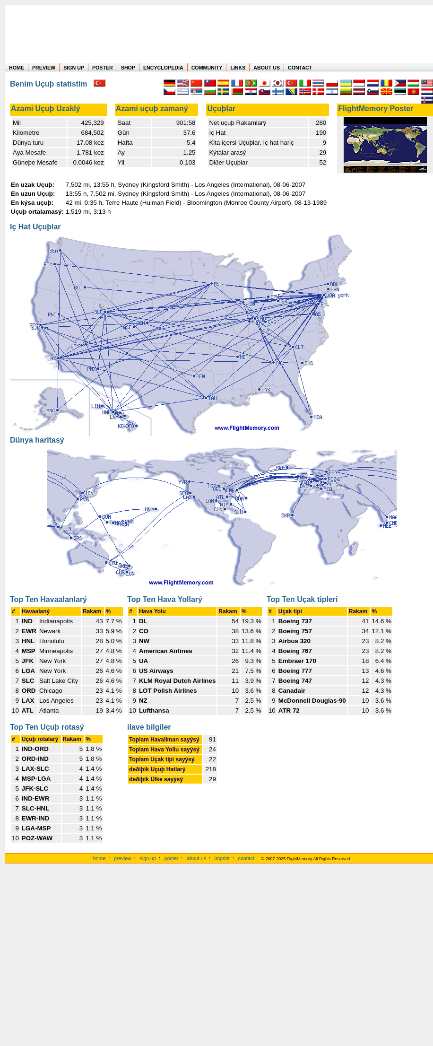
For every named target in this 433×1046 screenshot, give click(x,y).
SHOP (128, 67)
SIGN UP (73, 67)
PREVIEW (43, 67)
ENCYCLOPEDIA (163, 67)
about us (196, 858)
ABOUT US (266, 67)
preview (122, 858)
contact (246, 858)
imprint (222, 858)
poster (172, 858)
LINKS (237, 67)
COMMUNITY (207, 67)
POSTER (102, 67)
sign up (148, 858)
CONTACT (300, 67)
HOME (16, 67)
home (99, 858)
